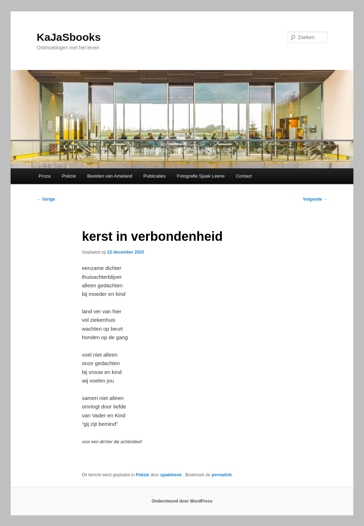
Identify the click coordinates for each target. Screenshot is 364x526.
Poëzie (69, 176)
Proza (44, 176)
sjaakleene (171, 474)
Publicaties (154, 176)
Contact (244, 176)
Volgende (315, 199)
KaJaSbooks (69, 37)
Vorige (46, 199)
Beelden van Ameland (109, 176)
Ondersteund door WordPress (181, 501)
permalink (222, 474)
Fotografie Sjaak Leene (201, 176)
